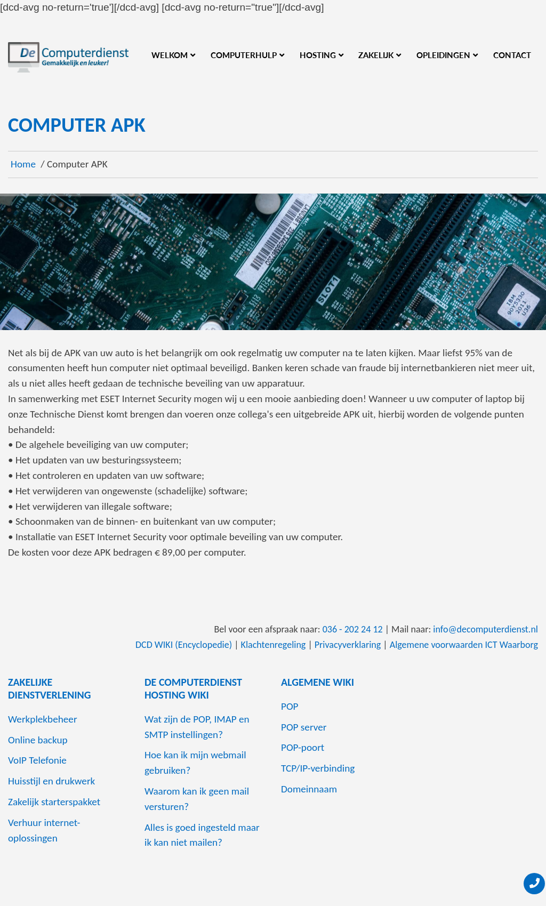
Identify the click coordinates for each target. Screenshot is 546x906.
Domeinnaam (309, 789)
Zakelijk (376, 55)
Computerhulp (244, 55)
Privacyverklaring (348, 645)
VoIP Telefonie (37, 760)
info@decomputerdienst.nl (485, 629)
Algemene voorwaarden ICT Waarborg (464, 645)
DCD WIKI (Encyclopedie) (183, 645)
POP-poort (302, 747)
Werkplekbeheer (42, 719)
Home (23, 164)
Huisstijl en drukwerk (51, 781)
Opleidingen (443, 55)
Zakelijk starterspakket (54, 802)
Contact (512, 55)
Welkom (169, 55)
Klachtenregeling (273, 645)
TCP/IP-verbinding (318, 768)
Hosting (318, 55)
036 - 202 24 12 (353, 629)
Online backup (38, 740)
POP (290, 706)
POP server (304, 727)
